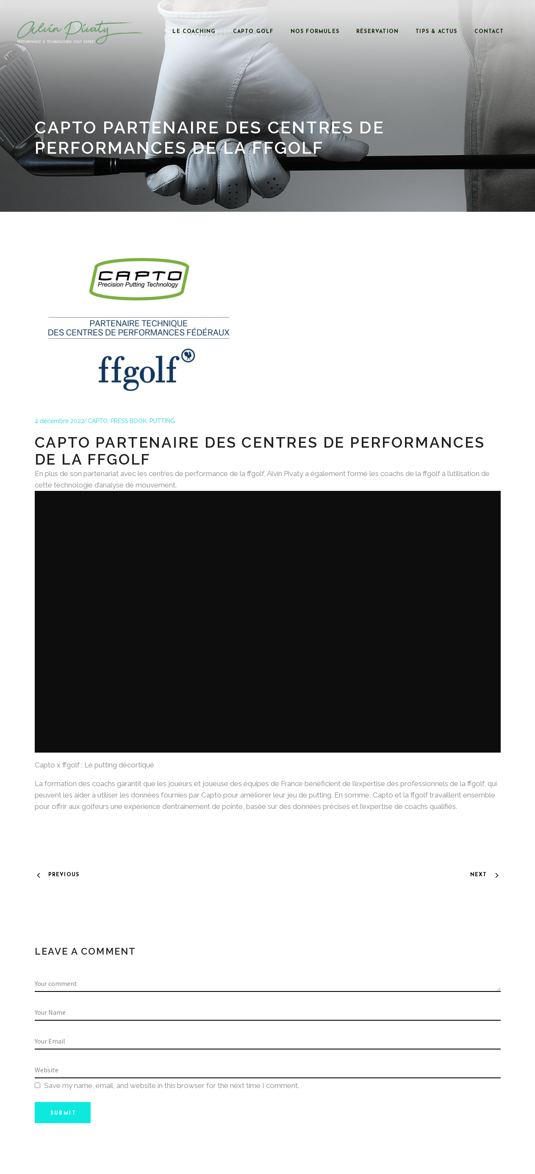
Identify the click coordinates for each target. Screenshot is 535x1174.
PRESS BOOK (129, 421)
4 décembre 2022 (59, 421)
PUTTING (162, 421)
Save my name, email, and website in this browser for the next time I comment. (171, 1085)
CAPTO (98, 421)
